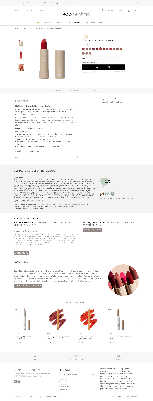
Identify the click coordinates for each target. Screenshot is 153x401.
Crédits (54, 397)
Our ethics (63, 382)
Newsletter (67, 369)
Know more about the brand (28, 286)
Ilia (84, 37)
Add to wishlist (120, 72)
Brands (102, 22)
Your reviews (64, 389)
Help (111, 396)
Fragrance (90, 22)
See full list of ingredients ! (112, 102)
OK (93, 374)
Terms (120, 396)
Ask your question (92, 230)
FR (15, 10)
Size (83, 58)
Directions (21, 157)
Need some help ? (88, 72)
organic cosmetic (30, 200)
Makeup (77, 22)
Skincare (48, 22)
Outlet (113, 22)
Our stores (63, 384)
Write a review (21, 253)
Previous (138, 321)
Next (138, 326)
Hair (68, 22)
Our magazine (64, 387)
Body (59, 22)
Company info (133, 396)
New (38, 22)
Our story (63, 379)
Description (22, 101)
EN (17, 10)
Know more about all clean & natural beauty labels (116, 198)
